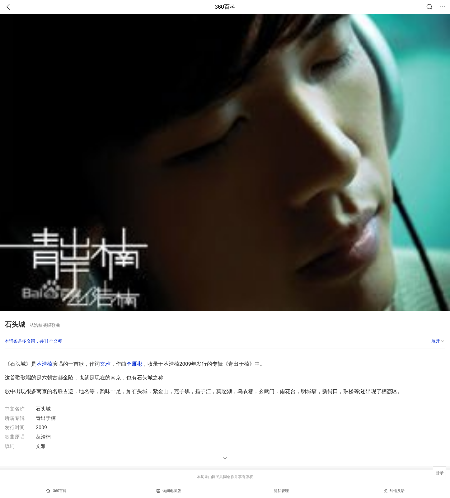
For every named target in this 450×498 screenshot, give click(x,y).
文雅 (105, 364)
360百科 (225, 7)
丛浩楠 (44, 364)
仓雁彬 (134, 364)
